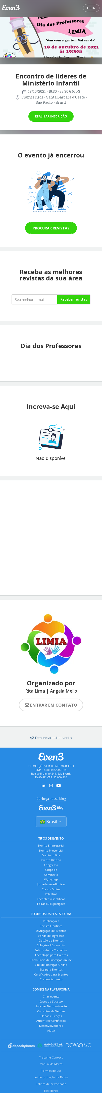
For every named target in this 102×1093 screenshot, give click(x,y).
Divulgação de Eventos (51, 931)
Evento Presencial (51, 850)
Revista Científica (51, 926)
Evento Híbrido (51, 860)
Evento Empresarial (51, 845)
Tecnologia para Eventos (51, 955)
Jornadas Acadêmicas (51, 884)
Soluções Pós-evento (51, 945)
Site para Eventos (51, 969)
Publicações (51, 921)
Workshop (51, 879)
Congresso (51, 865)
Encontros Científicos (51, 899)
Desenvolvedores (51, 1026)
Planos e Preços (51, 1016)
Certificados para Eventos (51, 974)
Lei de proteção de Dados (51, 1077)
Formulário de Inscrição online (51, 960)
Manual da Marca (51, 1064)
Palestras (51, 894)
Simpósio (51, 870)
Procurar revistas (51, 228)
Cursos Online (51, 889)
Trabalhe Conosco (51, 1057)
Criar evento (51, 996)
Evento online (51, 855)
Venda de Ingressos (51, 936)
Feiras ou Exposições (51, 904)
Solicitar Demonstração (51, 1006)
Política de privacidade (51, 1084)
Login (91, 8)
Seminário (51, 875)
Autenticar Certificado (51, 1021)
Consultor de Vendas (51, 1011)
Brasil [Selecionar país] (51, 821)
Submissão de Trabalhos (51, 950)
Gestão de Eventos (51, 940)
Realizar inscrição (51, 116)
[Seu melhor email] (34, 299)
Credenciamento (51, 979)
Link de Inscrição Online (51, 965)
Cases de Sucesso (51, 1001)
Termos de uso (51, 1071)
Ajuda (51, 1030)
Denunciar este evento (51, 737)
